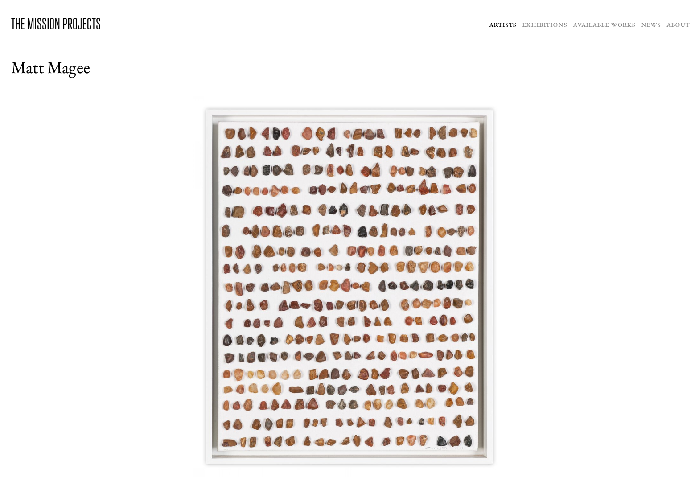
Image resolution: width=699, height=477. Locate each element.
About (678, 23)
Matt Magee (50, 67)
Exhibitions (544, 23)
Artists (502, 23)
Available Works (604, 23)
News (650, 23)
